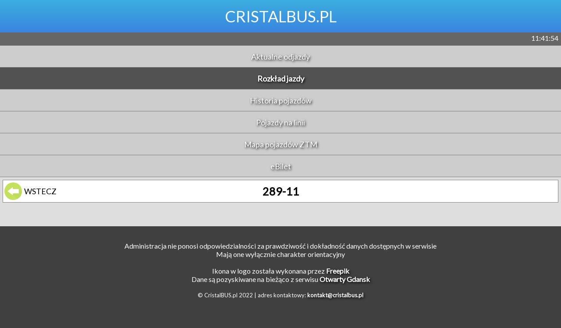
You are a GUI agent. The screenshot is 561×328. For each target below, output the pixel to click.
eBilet (280, 166)
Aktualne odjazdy (280, 56)
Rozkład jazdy (280, 78)
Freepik (337, 271)
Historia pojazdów (281, 100)
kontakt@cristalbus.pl (335, 295)
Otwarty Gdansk (345, 279)
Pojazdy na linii (280, 122)
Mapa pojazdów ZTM (280, 144)
